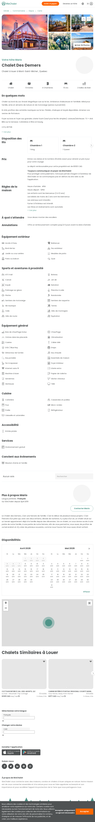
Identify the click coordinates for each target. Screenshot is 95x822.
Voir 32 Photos (82, 45)
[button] (48, 623)
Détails (6, 11)
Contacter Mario (82, 508)
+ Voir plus (6, 132)
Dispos (31, 11)
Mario (18, 59)
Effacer (86, 592)
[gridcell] (25, 559)
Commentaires (19, 11)
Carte (39, 11)
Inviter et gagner (50, 4)
